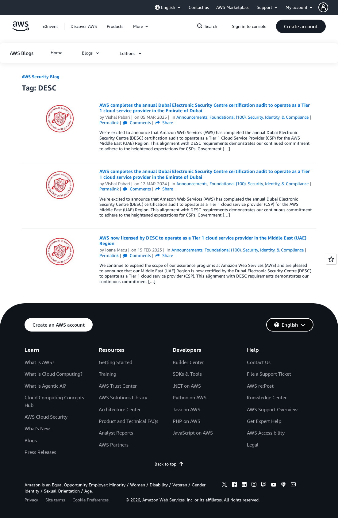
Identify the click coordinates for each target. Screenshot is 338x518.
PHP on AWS (186, 421)
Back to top (169, 463)
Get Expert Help (264, 421)
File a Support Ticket (269, 374)
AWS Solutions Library (123, 397)
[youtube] (273, 485)
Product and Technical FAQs (128, 421)
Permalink (109, 122)
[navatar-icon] (323, 7)
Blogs (31, 440)
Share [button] (164, 122)
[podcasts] (283, 485)
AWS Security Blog (40, 76)
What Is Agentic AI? (45, 386)
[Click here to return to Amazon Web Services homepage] (20, 29)
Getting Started (115, 362)
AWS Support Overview (272, 409)
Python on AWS (189, 397)
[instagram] (254, 485)
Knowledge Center (267, 397)
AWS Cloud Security (46, 417)
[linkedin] (244, 485)
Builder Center (188, 362)
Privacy (31, 499)
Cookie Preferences (90, 499)
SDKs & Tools (187, 374)
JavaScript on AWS (193, 433)
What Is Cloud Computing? (54, 374)
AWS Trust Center (118, 386)
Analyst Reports (116, 433)
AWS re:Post (260, 386)
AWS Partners (114, 445)
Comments (137, 122)
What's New (37, 428)
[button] (328, 7)
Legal (253, 445)
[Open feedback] (331, 259)
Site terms (55, 499)
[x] (224, 485)
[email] (293, 485)
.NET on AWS (187, 386)
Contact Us (259, 362)
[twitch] (263, 485)
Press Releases (40, 452)
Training (107, 374)
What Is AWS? (39, 362)
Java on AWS (186, 409)
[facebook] (234, 485)
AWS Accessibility (266, 433)
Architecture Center (120, 409)
